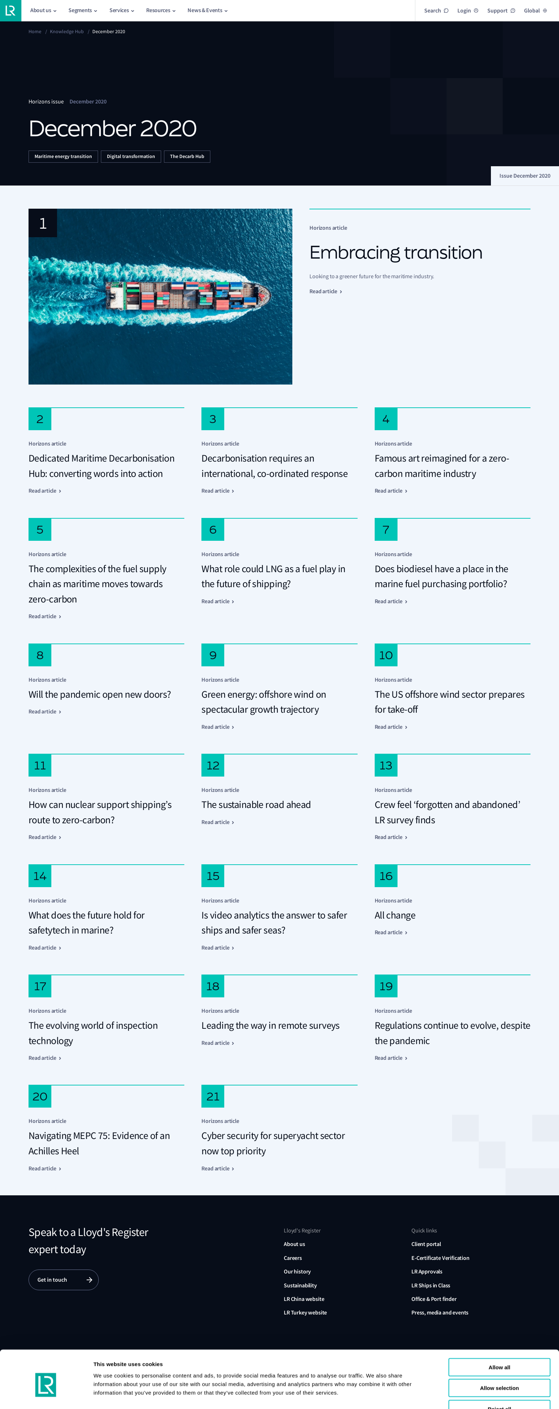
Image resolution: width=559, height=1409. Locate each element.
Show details (110, 1395)
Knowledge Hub (67, 31)
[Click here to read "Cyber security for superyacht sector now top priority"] (279, 1128)
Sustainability (300, 1285)
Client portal (426, 1244)
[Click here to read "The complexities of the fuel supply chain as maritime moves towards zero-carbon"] (106, 569)
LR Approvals (426, 1271)
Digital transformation (131, 156)
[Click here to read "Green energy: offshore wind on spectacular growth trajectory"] (279, 687)
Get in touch (52, 1279)
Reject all (499, 1377)
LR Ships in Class (430, 1285)
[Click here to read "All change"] (452, 908)
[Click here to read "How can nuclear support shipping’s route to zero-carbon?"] (106, 797)
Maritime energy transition (63, 156)
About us (294, 1244)
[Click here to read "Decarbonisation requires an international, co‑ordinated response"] (279, 451)
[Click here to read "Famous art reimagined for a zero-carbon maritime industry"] (452, 451)
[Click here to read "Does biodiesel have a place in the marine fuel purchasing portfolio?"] (452, 569)
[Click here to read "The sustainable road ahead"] (279, 797)
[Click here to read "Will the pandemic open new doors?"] (106, 687)
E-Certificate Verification (440, 1258)
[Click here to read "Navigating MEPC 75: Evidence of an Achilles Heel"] (106, 1128)
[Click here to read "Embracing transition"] (279, 297)
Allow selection (499, 1357)
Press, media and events (439, 1312)
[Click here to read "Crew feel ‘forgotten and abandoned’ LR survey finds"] (452, 797)
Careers (293, 1258)
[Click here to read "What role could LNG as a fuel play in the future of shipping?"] (279, 569)
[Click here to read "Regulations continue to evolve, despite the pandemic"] (452, 1018)
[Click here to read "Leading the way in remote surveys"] (279, 1018)
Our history (297, 1271)
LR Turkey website (305, 1312)
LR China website (304, 1299)
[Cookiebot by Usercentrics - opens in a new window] (46, 1395)
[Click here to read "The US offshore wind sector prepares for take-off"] (452, 687)
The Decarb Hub (187, 156)
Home (35, 31)
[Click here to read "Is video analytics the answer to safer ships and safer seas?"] (279, 908)
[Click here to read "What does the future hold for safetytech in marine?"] (106, 908)
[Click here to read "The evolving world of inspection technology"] (106, 1018)
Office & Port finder (434, 1299)
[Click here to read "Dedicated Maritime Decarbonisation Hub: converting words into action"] (106, 451)
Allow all (500, 1336)
